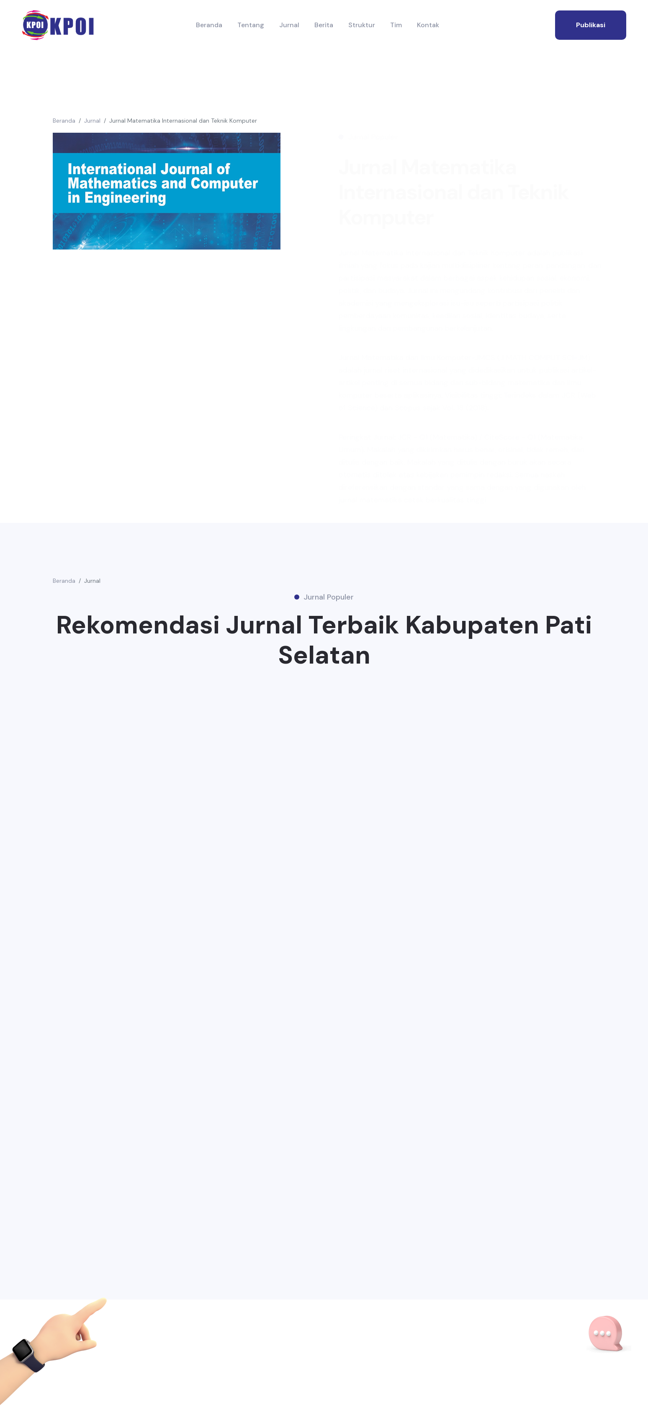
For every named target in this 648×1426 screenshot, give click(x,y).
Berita (323, 25)
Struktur (361, 25)
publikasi (590, 25)
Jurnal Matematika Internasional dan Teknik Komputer (183, 120)
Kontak (428, 25)
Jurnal (289, 25)
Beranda (209, 25)
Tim (396, 25)
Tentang (250, 25)
